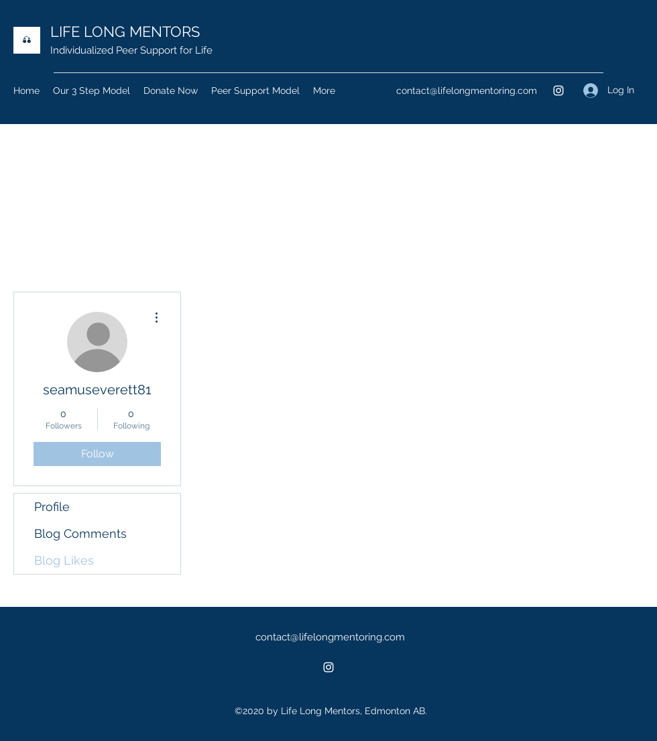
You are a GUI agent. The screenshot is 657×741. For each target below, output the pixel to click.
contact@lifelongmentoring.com (466, 90)
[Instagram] (558, 90)
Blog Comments (80, 533)
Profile (52, 507)
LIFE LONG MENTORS (125, 31)
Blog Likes (64, 560)
